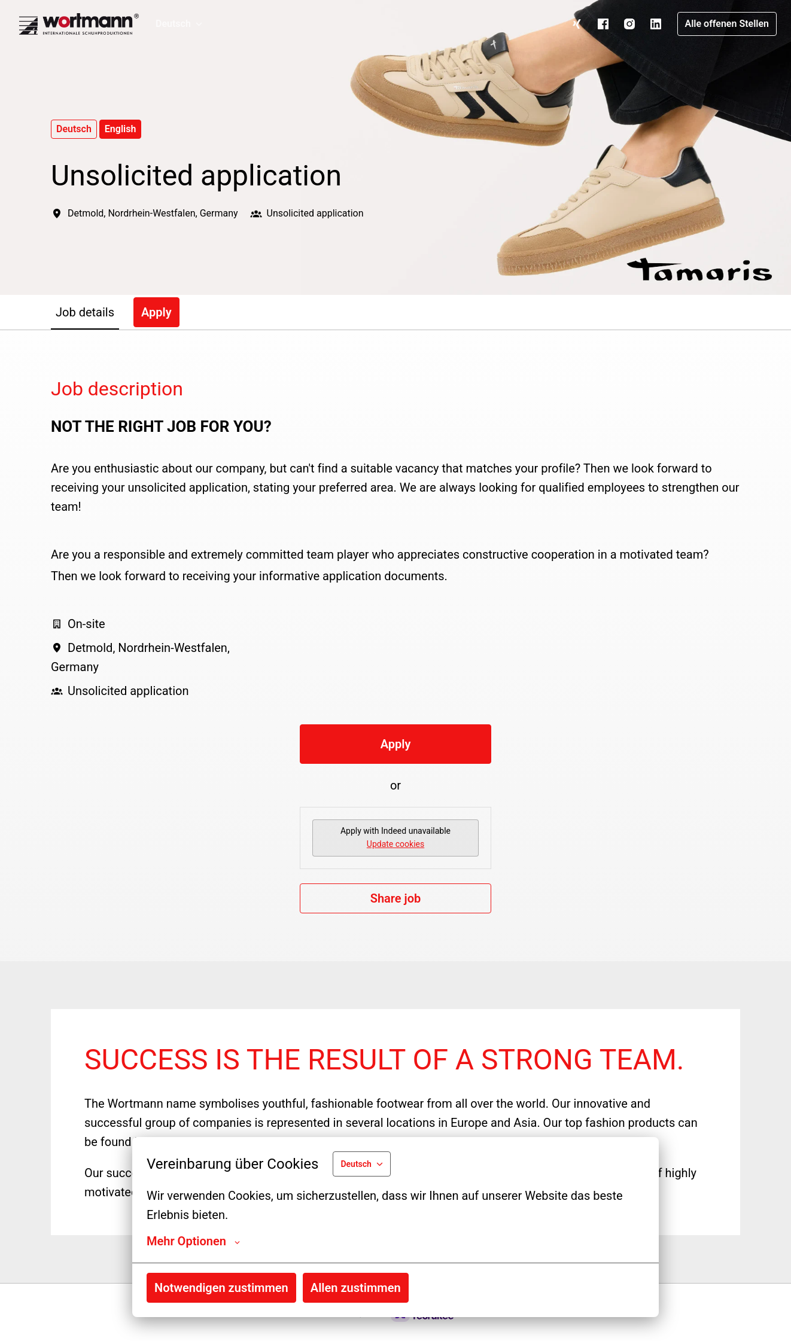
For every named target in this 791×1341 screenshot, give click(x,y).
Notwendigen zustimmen (221, 1288)
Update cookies (395, 844)
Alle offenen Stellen (727, 23)
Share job (395, 898)
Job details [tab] (85, 312)
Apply (396, 744)
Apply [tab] (156, 312)
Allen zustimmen (356, 1288)
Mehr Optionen (193, 1241)
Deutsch (74, 129)
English (120, 129)
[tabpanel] (395, 645)
